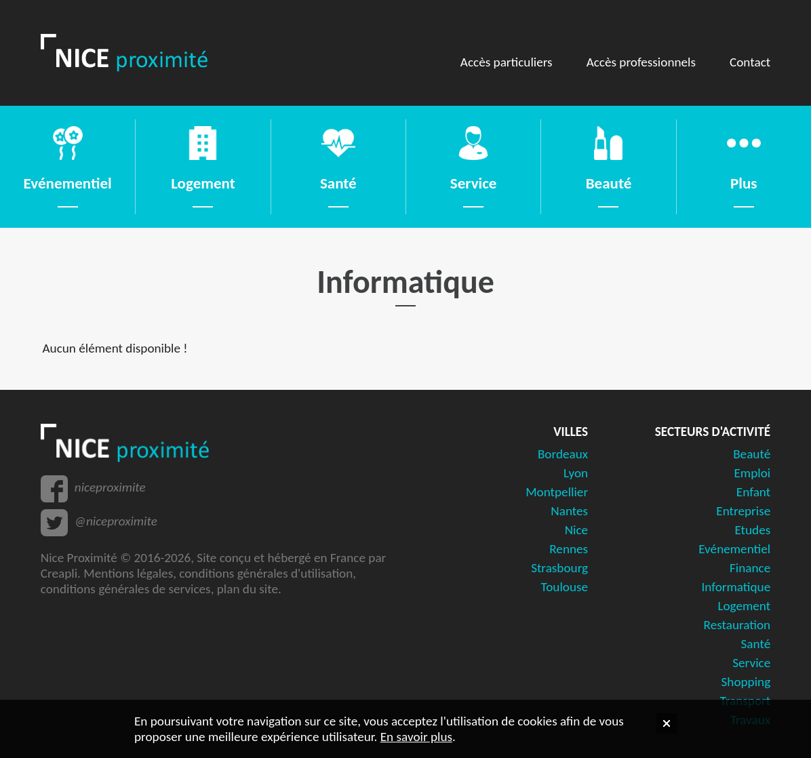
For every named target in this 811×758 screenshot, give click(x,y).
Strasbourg (559, 568)
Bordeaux (563, 454)
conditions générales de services (126, 589)
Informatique (735, 587)
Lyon (575, 473)
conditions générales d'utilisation (266, 573)
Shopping (746, 682)
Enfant (753, 492)
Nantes (569, 511)
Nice (576, 530)
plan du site (247, 589)
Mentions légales (128, 573)
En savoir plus (416, 736)
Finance (750, 568)
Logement (743, 606)
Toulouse (565, 587)
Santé (756, 644)
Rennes (568, 549)
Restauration (737, 625)
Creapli (59, 573)
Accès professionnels (641, 62)
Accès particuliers (506, 62)
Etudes (752, 530)
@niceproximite (116, 521)
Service (751, 663)
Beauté (751, 454)
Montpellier (557, 492)
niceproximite (110, 487)
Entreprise (743, 511)
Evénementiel (734, 549)
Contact (750, 62)
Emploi (752, 473)
